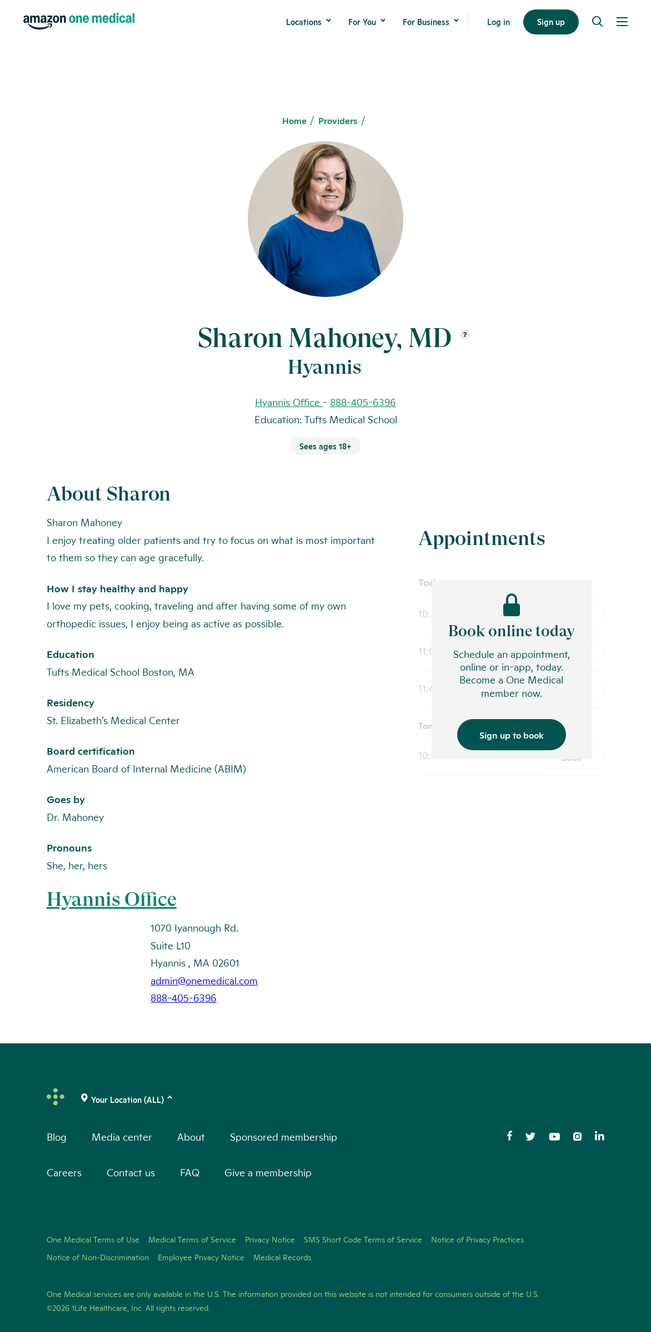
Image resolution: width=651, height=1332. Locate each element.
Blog (57, 1136)
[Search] (597, 21)
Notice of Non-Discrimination (98, 1256)
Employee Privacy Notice (201, 1256)
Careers (64, 1172)
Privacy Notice (270, 1239)
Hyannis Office (112, 899)
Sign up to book (511, 734)
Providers (338, 120)
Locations (304, 21)
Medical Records (282, 1256)
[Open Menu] (622, 21)
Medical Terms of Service (192, 1239)
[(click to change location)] (127, 1099)
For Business (426, 21)
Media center (122, 1136)
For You (362, 21)
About (191, 1136)
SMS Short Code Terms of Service (363, 1239)
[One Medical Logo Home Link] (78, 21)
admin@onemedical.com (204, 980)
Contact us (131, 1172)
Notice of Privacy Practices (477, 1239)
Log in (498, 21)
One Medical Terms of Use (93, 1239)
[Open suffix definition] (465, 335)
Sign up (551, 21)
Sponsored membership (283, 1136)
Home (294, 120)
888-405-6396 (363, 401)
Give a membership (268, 1172)
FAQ (189, 1172)
